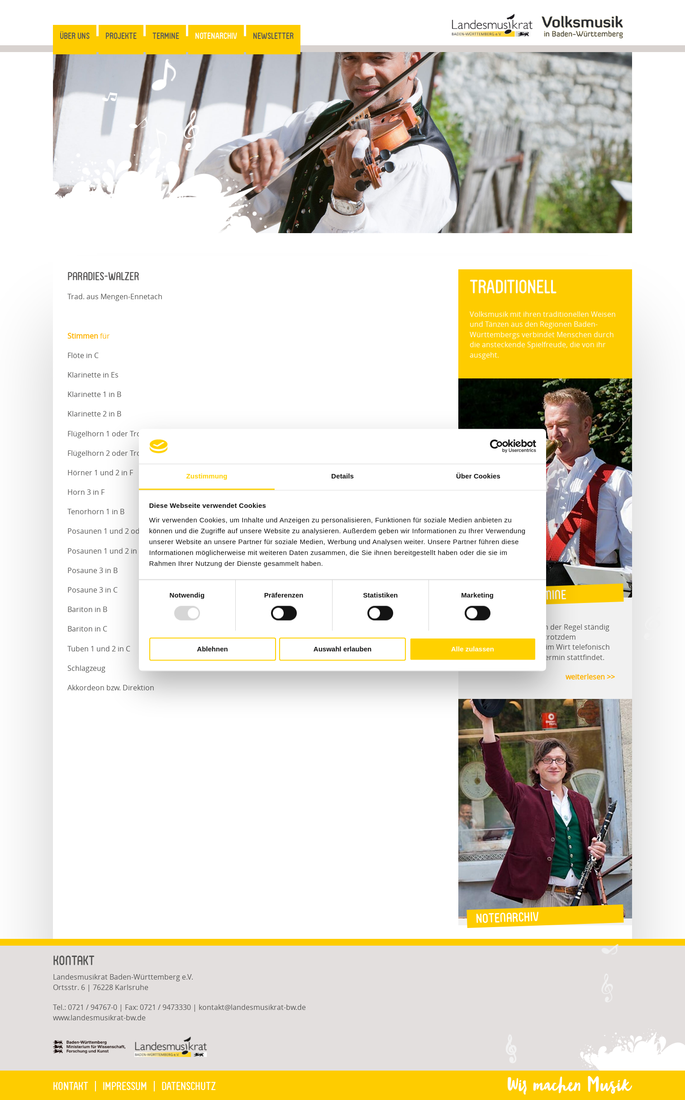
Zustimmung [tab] (207, 476)
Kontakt (70, 1086)
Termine (165, 36)
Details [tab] (342, 476)
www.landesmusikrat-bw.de (99, 1018)
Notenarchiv (216, 36)
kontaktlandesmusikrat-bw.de (252, 1007)
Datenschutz (189, 1086)
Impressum (125, 1086)
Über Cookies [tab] (478, 476)
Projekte (121, 36)
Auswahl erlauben (342, 649)
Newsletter (273, 36)
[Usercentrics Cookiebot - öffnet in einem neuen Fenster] (496, 446)
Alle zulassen (472, 649)
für (88, 336)
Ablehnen (212, 649)
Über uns (75, 36)
